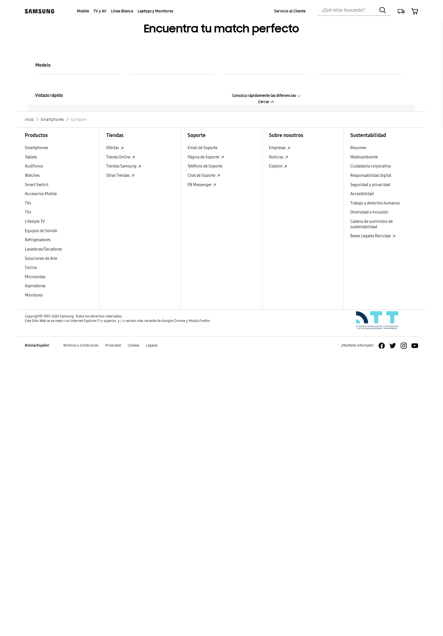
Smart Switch (36, 184)
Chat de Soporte (204, 175)
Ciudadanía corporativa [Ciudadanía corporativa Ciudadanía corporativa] (370, 166)
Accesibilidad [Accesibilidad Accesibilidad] (362, 193)
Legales (151, 345)
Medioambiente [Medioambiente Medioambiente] (364, 157)
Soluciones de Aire (41, 258)
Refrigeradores (38, 240)
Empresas (279, 147)
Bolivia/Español (37, 345)
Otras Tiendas (120, 175)
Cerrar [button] (266, 101)
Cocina (31, 267)
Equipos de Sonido (41, 230)
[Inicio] (29, 119)
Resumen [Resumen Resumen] (358, 147)
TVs (28, 203)
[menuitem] (83, 11)
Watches (32, 175)
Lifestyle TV (35, 221)
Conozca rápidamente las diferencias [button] (266, 95)
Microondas (35, 277)
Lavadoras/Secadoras (43, 249)
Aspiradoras (35, 286)
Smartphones (36, 147)
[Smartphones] (52, 119)
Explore (278, 166)
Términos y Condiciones (80, 345)
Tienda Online (120, 157)
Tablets (31, 157)
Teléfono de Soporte (205, 166)
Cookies (133, 345)
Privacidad (113, 345)
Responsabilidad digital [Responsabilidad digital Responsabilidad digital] (370, 175)
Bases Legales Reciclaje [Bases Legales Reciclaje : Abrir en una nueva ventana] (373, 236)
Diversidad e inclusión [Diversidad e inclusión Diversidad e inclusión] (369, 212)
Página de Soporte (206, 157)
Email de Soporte (202, 147)
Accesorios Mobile (41, 193)
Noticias (278, 157)
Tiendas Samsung (123, 166)
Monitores (34, 295)
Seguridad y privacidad (370, 184)
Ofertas (115, 147)
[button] (401, 11)
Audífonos (34, 166)
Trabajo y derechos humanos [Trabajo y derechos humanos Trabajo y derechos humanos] (375, 203)
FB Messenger (202, 184)
